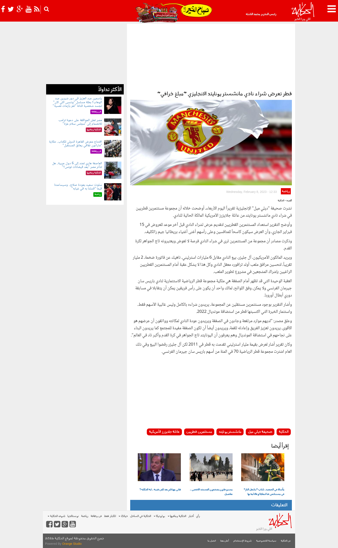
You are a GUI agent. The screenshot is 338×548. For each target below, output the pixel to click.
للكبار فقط (110, 516)
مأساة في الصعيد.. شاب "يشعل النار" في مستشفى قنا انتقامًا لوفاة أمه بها (264, 492)
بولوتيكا (159, 516)
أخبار (191, 516)
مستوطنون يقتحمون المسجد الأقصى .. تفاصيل (211, 492)
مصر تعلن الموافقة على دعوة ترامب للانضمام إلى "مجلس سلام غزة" (80, 122)
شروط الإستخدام (242, 541)
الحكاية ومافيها (177, 516)
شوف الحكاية (56, 516)
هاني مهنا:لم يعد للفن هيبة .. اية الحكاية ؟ (160, 490)
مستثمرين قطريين (199, 432)
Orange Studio (71, 543)
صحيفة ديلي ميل (260, 432)
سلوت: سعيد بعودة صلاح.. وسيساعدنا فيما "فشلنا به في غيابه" (78, 187)
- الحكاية (282, 201)
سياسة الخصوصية (266, 541)
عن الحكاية (286, 541)
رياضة (286, 191)
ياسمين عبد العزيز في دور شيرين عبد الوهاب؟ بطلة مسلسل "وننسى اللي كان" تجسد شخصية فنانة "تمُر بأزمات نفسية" (77, 102)
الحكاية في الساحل (140, 516)
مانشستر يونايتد (230, 432)
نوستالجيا (73, 516)
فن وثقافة (96, 516)
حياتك (123, 516)
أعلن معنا (224, 541)
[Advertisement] (211, 56)
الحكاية (284, 432)
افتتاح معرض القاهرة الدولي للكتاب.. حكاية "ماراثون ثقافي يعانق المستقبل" (75, 144)
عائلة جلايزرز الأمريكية (164, 432)
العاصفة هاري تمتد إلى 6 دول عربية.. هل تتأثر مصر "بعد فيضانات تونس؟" (77, 165)
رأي (198, 516)
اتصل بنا (212, 541)
